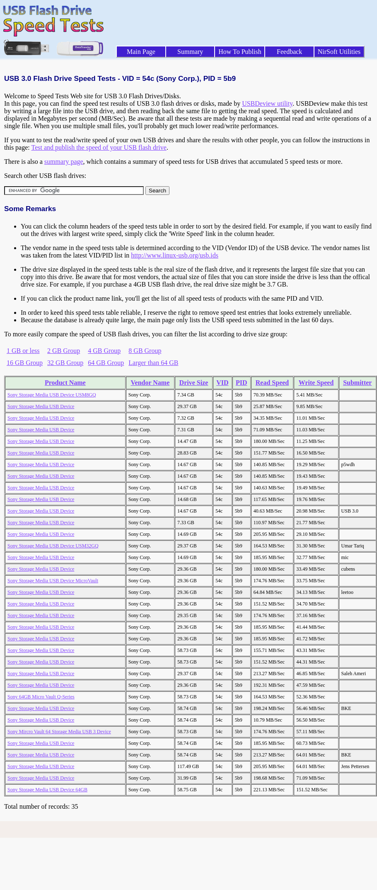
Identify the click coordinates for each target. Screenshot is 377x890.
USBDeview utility (267, 103)
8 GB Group (144, 350)
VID (222, 382)
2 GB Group (63, 350)
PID (241, 382)
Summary (190, 51)
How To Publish (239, 51)
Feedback (289, 51)
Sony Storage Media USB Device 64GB (47, 790)
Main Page (141, 51)
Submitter (357, 382)
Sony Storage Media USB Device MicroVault (52, 581)
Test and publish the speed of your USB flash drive (98, 147)
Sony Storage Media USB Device (40, 406)
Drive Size (193, 382)
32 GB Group (65, 362)
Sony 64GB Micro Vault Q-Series (41, 697)
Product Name (65, 382)
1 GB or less (23, 350)
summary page (63, 161)
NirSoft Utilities (339, 51)
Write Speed (316, 382)
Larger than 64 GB (153, 362)
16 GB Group (25, 362)
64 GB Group (106, 362)
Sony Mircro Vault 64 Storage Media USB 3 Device (59, 731)
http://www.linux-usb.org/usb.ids (174, 255)
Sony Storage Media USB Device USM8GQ (51, 395)
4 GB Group (104, 350)
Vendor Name (149, 382)
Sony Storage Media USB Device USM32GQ (53, 546)
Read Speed (272, 382)
